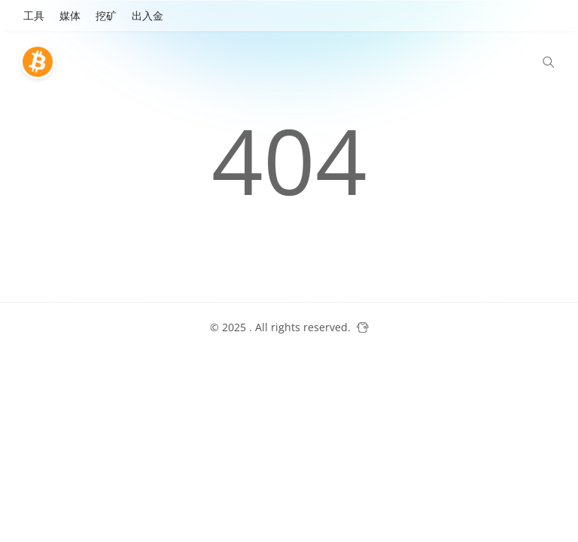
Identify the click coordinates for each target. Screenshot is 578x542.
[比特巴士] (41, 61)
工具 (33, 15)
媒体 (70, 15)
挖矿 (106, 15)
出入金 (147, 15)
